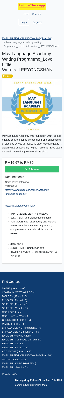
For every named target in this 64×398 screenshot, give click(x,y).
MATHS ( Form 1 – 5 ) (14, 323)
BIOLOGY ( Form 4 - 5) (14, 296)
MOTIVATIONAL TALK (14, 359)
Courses (36, 14)
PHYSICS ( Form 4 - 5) (14, 300)
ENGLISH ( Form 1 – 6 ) (15, 347)
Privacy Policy (9, 374)
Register (37, 22)
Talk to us (32, 169)
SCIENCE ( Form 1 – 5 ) (15, 304)
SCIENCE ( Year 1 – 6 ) (15, 308)
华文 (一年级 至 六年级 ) (15, 316)
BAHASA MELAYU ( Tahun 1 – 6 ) (20, 331)
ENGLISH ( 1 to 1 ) (12, 343)
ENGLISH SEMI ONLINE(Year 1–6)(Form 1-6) (27, 38)
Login (24, 22)
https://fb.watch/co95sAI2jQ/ (20, 205)
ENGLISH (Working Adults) (16, 335)
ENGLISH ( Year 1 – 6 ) (15, 367)
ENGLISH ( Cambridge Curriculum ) (21, 339)
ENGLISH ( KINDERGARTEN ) (19, 363)
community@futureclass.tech (31, 385)
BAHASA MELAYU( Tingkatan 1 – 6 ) (22, 327)
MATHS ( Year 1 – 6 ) (13, 288)
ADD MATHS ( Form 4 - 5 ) (16, 351)
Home (26, 14)
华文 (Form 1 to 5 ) (12, 312)
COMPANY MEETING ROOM (18, 292)
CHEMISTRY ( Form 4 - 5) (16, 320)
